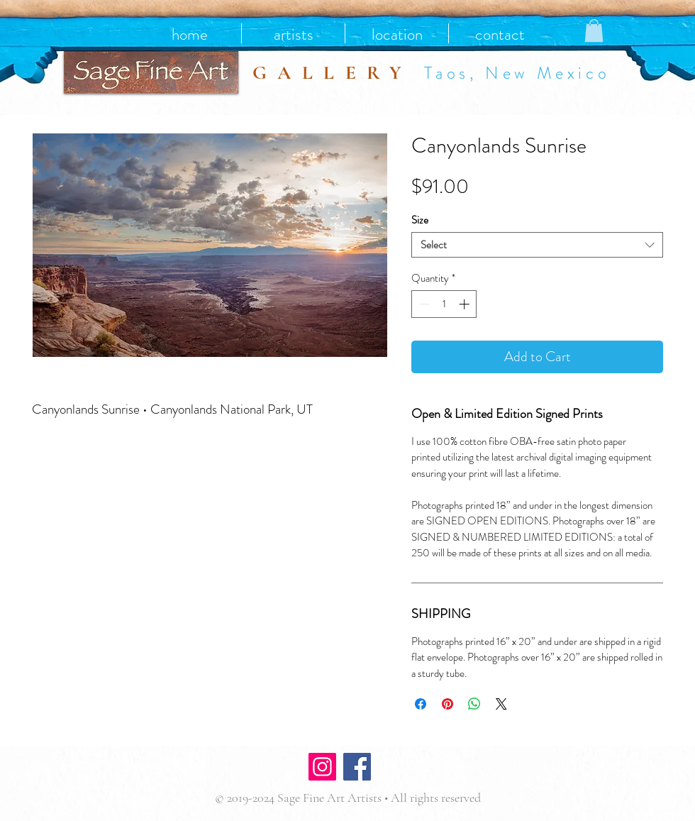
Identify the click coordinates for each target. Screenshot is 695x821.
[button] (594, 30)
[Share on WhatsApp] (474, 703)
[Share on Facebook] (420, 703)
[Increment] (465, 304)
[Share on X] (501, 703)
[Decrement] (423, 304)
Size (419, 220)
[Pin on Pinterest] (447, 703)
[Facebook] (357, 767)
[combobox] (537, 245)
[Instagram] (322, 767)
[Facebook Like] (416, 768)
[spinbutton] (444, 304)
